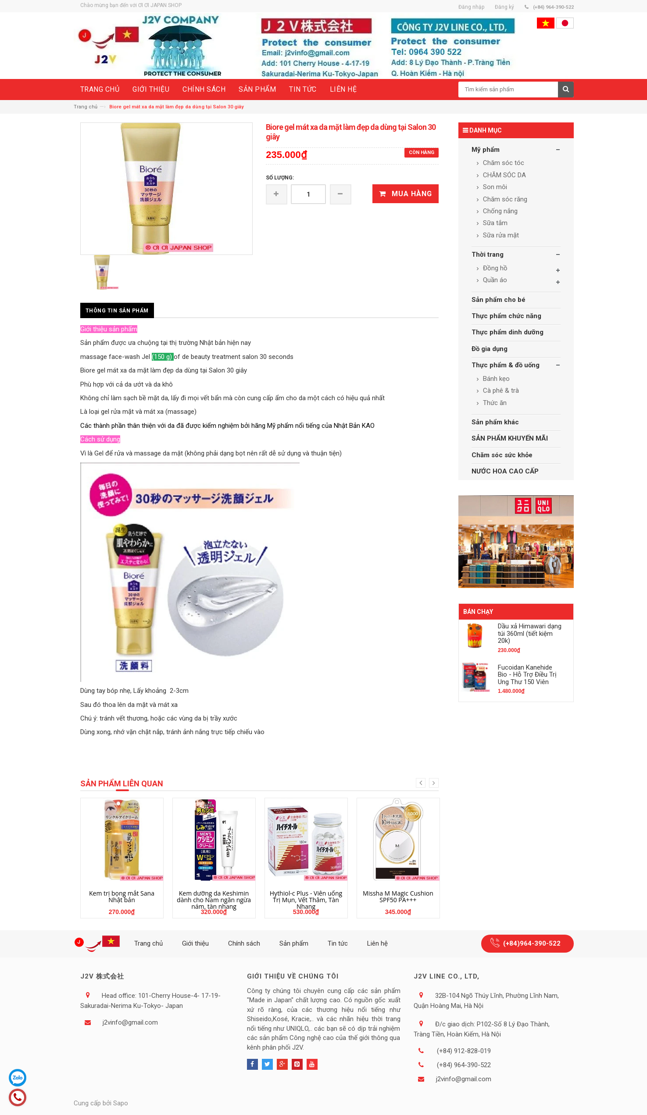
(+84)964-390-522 (532, 943)
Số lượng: (280, 178)
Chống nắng (499, 211)
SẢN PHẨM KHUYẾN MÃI (510, 438)
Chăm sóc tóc (502, 163)
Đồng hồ (494, 268)
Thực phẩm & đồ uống (506, 365)
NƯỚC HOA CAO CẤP (505, 471)
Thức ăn (494, 403)
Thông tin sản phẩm (117, 311)
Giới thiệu (195, 943)
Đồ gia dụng (490, 349)
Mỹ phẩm (486, 150)
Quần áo (494, 280)
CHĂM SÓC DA (503, 175)
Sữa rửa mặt (500, 235)
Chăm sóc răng (504, 199)
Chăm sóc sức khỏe (502, 455)
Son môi (494, 187)
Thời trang (488, 254)
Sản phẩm (293, 943)
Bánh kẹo (495, 379)
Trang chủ (85, 107)
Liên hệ (377, 943)
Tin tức (338, 943)
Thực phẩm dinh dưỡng (507, 332)
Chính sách (244, 943)
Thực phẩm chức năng (506, 316)
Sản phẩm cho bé (498, 300)
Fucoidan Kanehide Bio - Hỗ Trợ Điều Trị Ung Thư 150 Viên (527, 674)
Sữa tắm (494, 223)
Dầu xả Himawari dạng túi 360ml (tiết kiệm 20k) (529, 633)
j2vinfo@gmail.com (130, 1022)
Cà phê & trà (500, 390)
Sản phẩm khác (495, 422)
